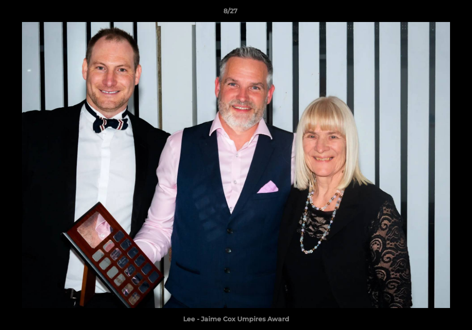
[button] (433, 13)
